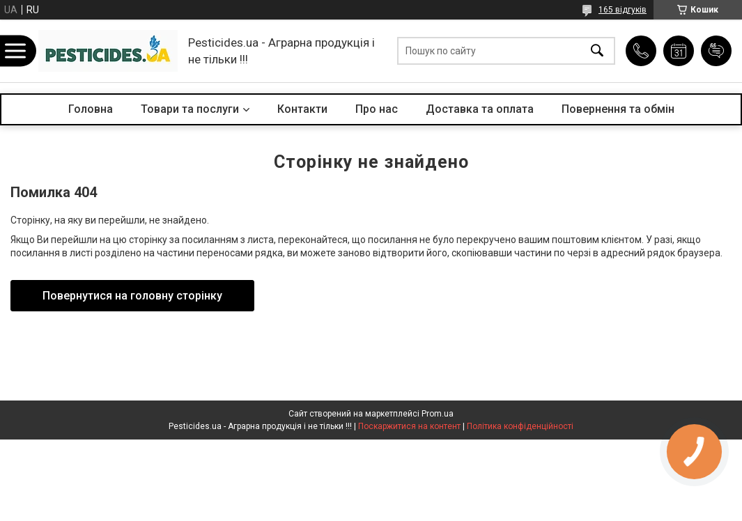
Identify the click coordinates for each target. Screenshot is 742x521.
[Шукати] (597, 51)
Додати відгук (716, 51)
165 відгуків (622, 10)
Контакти (302, 109)
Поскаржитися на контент (409, 426)
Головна (90, 109)
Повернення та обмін (618, 109)
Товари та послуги (190, 109)
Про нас (376, 109)
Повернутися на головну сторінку (132, 295)
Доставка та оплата (480, 109)
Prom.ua (438, 414)
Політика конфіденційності (520, 426)
